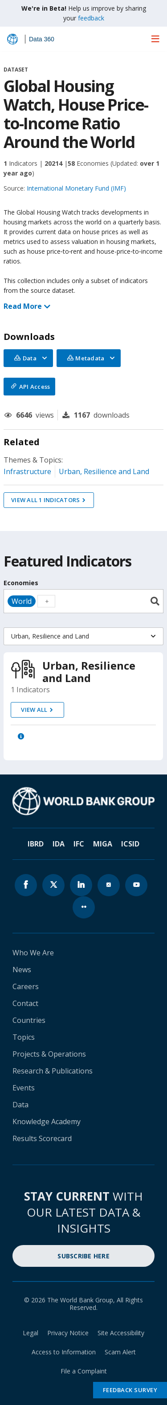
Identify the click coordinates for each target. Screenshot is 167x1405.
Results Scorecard (42, 1138)
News (21, 969)
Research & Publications (52, 1071)
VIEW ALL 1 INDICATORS (45, 500)
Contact (25, 1003)
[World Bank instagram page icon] (108, 885)
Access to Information (64, 1352)
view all (34, 710)
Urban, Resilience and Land (104, 471)
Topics (23, 1037)
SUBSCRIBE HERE (83, 1256)
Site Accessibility (121, 1333)
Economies (21, 583)
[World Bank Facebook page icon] (25, 885)
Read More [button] (26, 306)
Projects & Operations (49, 1054)
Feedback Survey (130, 1390)
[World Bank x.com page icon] (53, 885)
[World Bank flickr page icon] (83, 907)
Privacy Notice (68, 1333)
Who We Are (33, 953)
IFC (78, 844)
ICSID (130, 844)
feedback (91, 18)
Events (23, 1088)
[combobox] (83, 601)
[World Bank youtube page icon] (136, 885)
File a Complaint (84, 1371)
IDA (59, 844)
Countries (28, 1020)
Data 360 (41, 39)
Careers (25, 986)
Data (20, 1105)
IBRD (36, 844)
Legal (30, 1333)
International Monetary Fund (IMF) (76, 188)
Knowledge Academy (46, 1121)
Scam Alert (120, 1352)
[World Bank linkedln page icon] (81, 885)
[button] (21, 736)
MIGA (102, 844)
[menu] (155, 39)
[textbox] (46, 601)
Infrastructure (27, 471)
